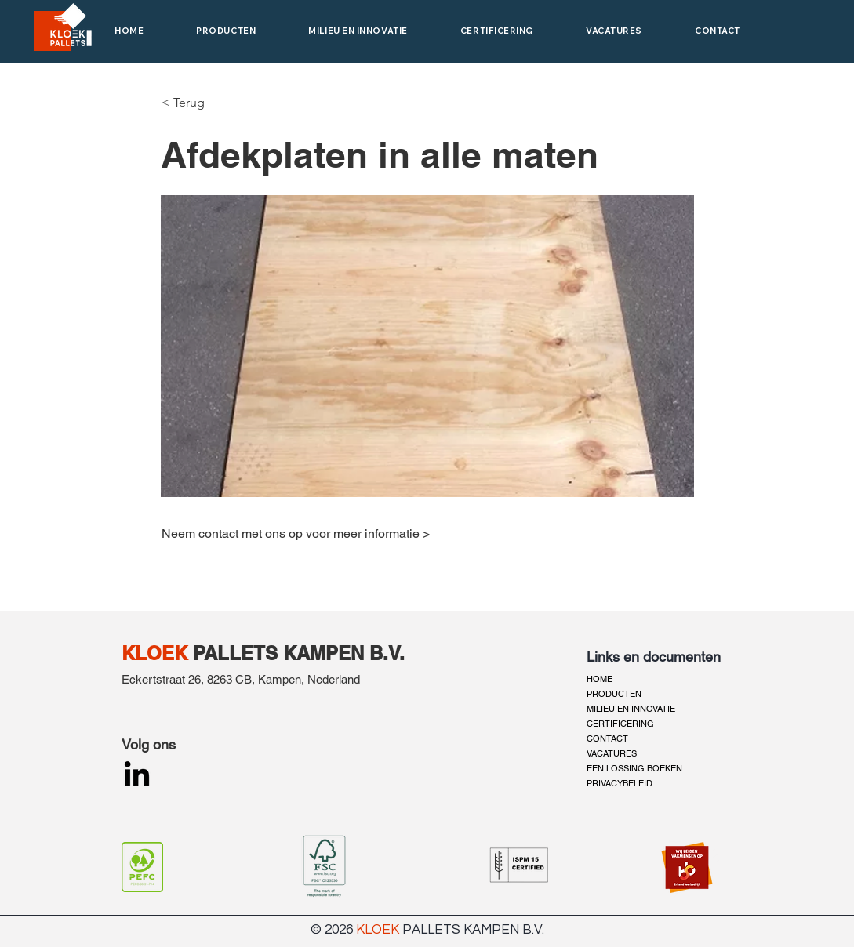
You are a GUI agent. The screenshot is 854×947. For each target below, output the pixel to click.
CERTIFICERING (620, 723)
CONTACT (607, 738)
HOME (599, 678)
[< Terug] (185, 102)
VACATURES (612, 753)
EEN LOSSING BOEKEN (634, 768)
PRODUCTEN (614, 693)
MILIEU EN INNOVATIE (631, 708)
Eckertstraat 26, (164, 679)
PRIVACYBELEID (619, 783)
